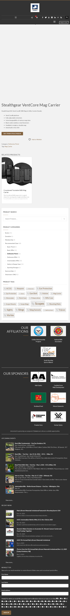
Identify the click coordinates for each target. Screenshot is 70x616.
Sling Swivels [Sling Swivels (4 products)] (35, 310)
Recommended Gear (11, 243)
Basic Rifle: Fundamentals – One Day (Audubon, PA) (30, 443)
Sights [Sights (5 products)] (10, 309)
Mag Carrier (8, 146)
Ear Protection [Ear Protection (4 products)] (45, 288)
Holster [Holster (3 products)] (45, 293)
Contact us (36, 431)
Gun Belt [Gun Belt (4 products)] (33, 293)
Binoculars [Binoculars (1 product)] (31, 288)
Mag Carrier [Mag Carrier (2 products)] (57, 293)
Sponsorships (9, 271)
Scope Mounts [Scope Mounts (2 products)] (11, 304)
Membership (9, 240)
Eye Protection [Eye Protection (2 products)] (11, 293)
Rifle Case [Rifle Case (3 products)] (49, 298)
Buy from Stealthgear (12, 133)
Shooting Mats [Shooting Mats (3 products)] (55, 304)
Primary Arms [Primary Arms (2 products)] (35, 298)
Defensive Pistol (13, 144)
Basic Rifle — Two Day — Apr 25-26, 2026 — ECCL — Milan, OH (34, 454)
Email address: (6, 590)
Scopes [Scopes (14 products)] (39, 303)
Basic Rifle (10, 250)
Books (7, 233)
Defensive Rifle (12, 257)
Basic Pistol (11, 247)
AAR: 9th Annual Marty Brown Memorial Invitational (33, 540)
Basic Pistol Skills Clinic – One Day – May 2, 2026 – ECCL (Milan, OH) (35, 465)
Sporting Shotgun (13, 267)
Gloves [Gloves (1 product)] (22, 293)
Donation (8, 236)
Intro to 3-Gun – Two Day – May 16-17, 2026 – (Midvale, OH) (33, 475)
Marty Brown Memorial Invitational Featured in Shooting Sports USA (38, 510)
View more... (9, 500)
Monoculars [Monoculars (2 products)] (10, 298)
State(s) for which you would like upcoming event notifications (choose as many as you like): (29, 598)
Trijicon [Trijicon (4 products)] (62, 310)
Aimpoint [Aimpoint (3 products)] (20, 288)
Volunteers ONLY (10, 274)
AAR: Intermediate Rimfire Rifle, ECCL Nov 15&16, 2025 (35, 520)
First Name (5, 574)
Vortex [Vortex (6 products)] (10, 315)
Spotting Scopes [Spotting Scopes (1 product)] (49, 310)
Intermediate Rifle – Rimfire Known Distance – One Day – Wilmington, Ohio (37, 486)
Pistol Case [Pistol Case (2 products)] (22, 298)
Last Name (5, 582)
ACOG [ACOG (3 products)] (9, 288)
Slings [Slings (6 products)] (21, 309)
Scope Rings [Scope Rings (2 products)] (25, 304)
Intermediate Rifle (13, 261)
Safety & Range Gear (14, 264)
